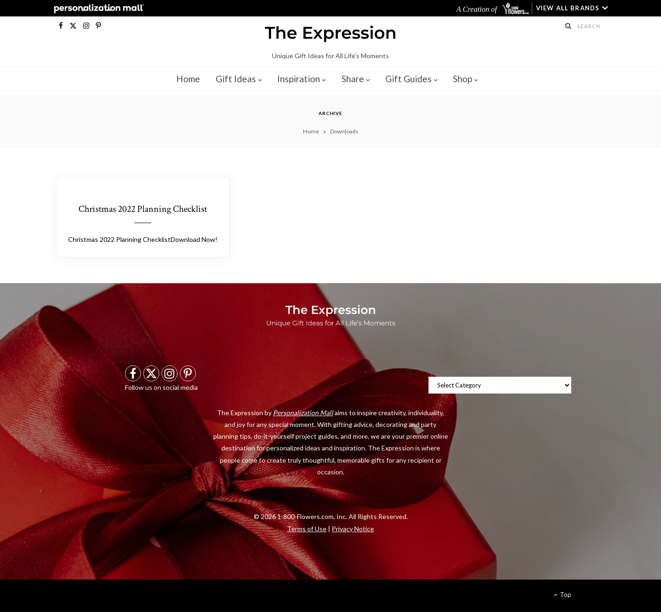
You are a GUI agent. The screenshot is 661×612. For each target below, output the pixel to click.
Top (562, 594)
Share (353, 78)
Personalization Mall (303, 413)
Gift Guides (408, 78)
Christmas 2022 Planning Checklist (142, 209)
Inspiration (298, 78)
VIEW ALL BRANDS (568, 8)
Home (188, 78)
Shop (462, 78)
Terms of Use (307, 529)
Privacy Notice (353, 529)
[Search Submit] (568, 26)
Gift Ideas (236, 78)
